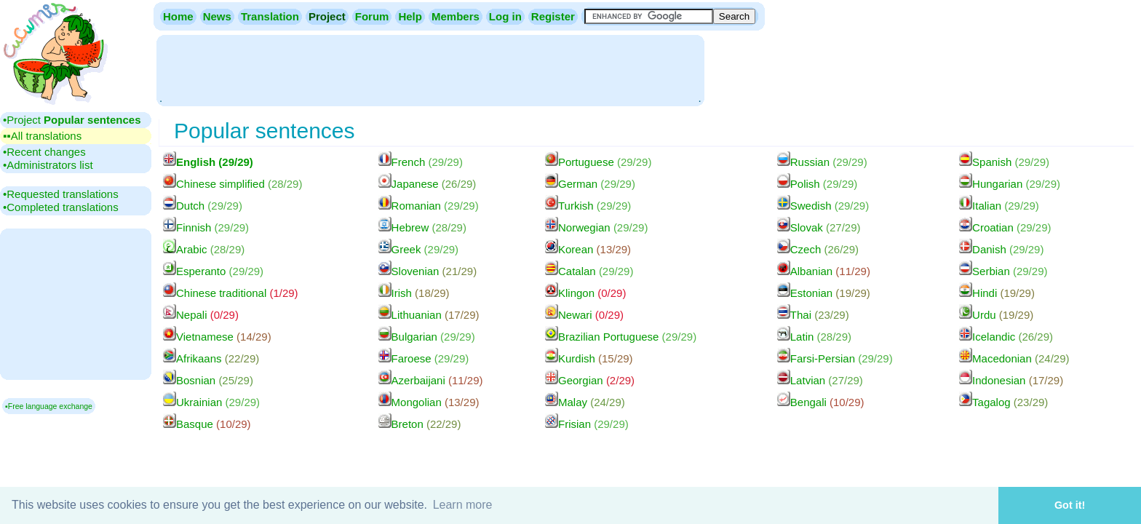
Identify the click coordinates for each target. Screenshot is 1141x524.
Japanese (427, 184)
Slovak (819, 227)
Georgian (590, 380)
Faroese (423, 358)
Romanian (428, 205)
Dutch (202, 205)
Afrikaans (211, 358)
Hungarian (1009, 184)
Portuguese (598, 162)
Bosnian (208, 380)
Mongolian (429, 402)
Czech (818, 249)
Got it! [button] (1069, 505)
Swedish (823, 205)
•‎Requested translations (61, 194)
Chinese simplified (232, 184)
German (590, 184)
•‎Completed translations (61, 207)
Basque (207, 424)
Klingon (585, 293)
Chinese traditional (230, 293)
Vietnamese (217, 336)
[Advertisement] (430, 69)
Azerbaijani (430, 380)
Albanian (823, 271)
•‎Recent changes (44, 152)
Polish (817, 184)
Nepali (201, 315)
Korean (588, 249)
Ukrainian (211, 402)
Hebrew (422, 227)
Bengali (820, 402)
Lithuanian (429, 315)
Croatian (1005, 227)
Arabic (203, 249)
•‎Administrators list (48, 165)
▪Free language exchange (48, 406)
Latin (814, 336)
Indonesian (1011, 380)
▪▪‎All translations (42, 136)
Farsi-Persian (835, 358)
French (420, 162)
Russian (822, 162)
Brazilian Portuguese (620, 336)
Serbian (1003, 271)
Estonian (823, 293)
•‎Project (72, 120)
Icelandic (1006, 336)
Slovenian (427, 271)
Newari (584, 315)
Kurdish (589, 358)
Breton (419, 424)
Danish (1001, 249)
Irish (414, 293)
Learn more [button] (463, 505)
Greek (418, 249)
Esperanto (213, 271)
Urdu (996, 315)
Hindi (997, 293)
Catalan (589, 271)
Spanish (1004, 162)
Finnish (206, 227)
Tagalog (1003, 402)
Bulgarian (426, 336)
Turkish (588, 205)
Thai (813, 315)
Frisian (587, 424)
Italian (999, 205)
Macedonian (1014, 358)
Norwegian (596, 227)
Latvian (820, 380)
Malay (585, 402)
